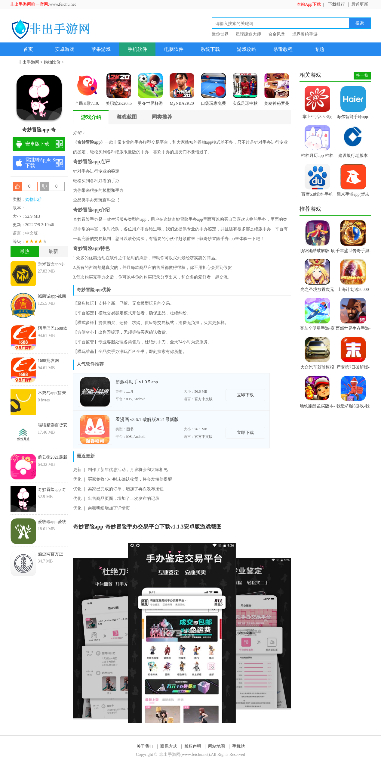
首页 (28, 49)
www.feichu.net (62, 4)
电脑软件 (173, 49)
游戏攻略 (246, 49)
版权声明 (192, 746)
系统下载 (210, 49)
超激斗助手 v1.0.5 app (136, 381)
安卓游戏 (64, 49)
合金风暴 (276, 34)
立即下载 (245, 395)
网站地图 (216, 746)
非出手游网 (28, 62)
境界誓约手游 (305, 34)
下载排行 (336, 4)
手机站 (238, 746)
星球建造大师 (248, 34)
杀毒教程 (283, 49)
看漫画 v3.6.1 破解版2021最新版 (147, 419)
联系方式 (168, 746)
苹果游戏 (101, 49)
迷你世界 (220, 34)
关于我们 (145, 746)
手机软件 (137, 49)
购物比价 (52, 62)
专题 (319, 49)
